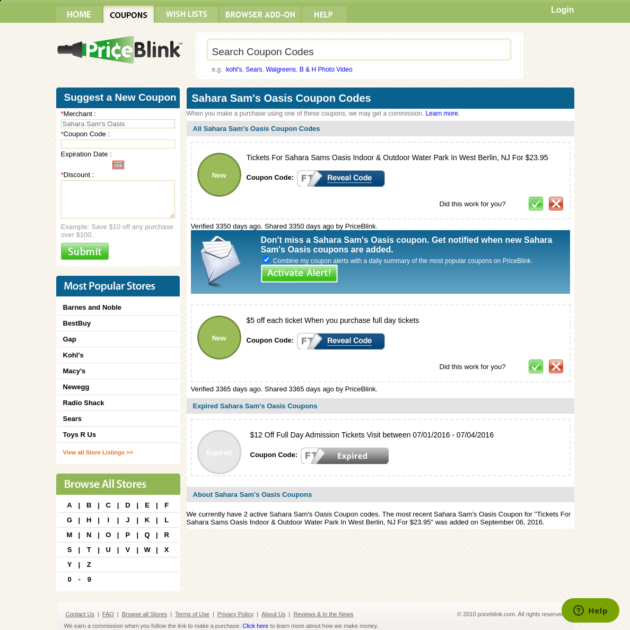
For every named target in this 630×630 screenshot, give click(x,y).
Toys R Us (80, 435)
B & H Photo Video (326, 69)
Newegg (76, 387)
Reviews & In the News (323, 614)
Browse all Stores (145, 614)
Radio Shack (83, 403)
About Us (273, 614)
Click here (255, 626)
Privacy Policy (235, 614)
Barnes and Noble (92, 307)
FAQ (108, 614)
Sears (254, 69)
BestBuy (77, 323)
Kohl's (73, 355)
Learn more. (442, 113)
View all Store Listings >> (98, 452)
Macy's (74, 371)
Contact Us (80, 614)
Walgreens (281, 69)
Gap (69, 339)
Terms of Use (192, 614)
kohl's (234, 69)
